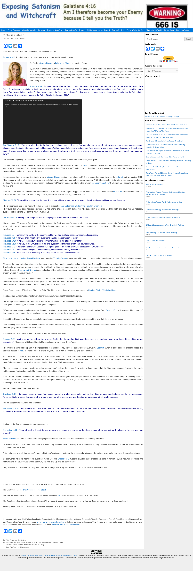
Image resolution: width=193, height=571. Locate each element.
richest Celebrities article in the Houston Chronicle (80, 206)
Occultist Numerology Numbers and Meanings (162, 210)
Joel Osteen (22, 540)
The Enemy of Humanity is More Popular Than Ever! (164, 141)
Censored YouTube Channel (75, 30)
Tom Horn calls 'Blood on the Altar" (65, 525)
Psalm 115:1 (111, 310)
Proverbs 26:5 (9, 253)
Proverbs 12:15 (9, 244)
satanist (119, 177)
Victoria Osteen (45, 63)
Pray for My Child (118, 30)
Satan (85, 165)
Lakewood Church (63, 63)
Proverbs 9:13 (9, 57)
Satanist (100, 348)
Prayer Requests (14, 30)
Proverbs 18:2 (9, 250)
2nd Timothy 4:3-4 (11, 408)
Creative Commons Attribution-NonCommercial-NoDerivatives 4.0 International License (48, 555)
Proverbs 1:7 (8, 235)
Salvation (41, 30)
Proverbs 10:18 (9, 241)
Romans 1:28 (9, 339)
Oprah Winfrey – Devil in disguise (17, 547)
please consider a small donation (50, 522)
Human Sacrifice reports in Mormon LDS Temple (163, 217)
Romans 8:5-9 (36, 86)
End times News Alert (54, 30)
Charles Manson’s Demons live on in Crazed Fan (163, 248)
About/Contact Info (29, 30)
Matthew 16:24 (9, 200)
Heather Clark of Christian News (102, 290)
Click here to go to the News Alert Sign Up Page (162, 117)
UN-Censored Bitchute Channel (98, 30)
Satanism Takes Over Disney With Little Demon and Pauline (167, 125)
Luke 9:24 (117, 192)
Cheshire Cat (63, 459)
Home (3, 30)
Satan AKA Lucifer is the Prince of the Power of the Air (165, 157)
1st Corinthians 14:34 (100, 183)
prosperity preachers (45, 542)
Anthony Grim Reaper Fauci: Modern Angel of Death (164, 202)
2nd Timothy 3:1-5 (11, 145)
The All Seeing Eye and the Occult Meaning (161, 233)
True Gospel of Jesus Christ (34, 490)
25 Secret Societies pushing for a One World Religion (165, 225)
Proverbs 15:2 (9, 247)
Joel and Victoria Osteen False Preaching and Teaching (25, 545)
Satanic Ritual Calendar (154, 184)
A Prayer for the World (154, 30)
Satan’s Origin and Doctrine (155, 240)
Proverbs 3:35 (9, 238)
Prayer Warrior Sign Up (135, 30)
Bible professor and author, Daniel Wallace (21, 258)
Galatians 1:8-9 (9, 394)
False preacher (11, 542)
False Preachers (11, 540)
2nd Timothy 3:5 (10, 218)
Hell (59, 495)
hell (21, 351)
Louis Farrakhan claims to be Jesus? (159, 255)
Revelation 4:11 (10, 430)
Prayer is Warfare (182, 30)
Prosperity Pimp (31, 542)
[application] (42, 121)
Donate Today (169, 30)
